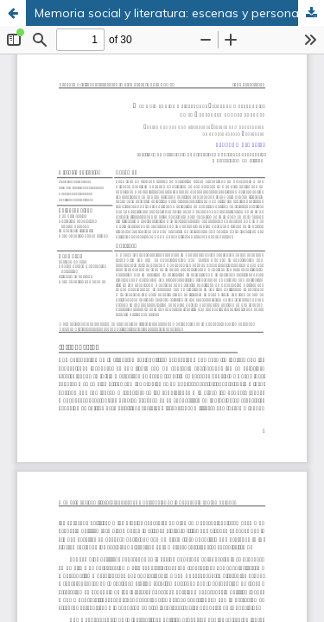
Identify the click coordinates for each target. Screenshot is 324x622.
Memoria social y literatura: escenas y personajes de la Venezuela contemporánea (179, 13)
